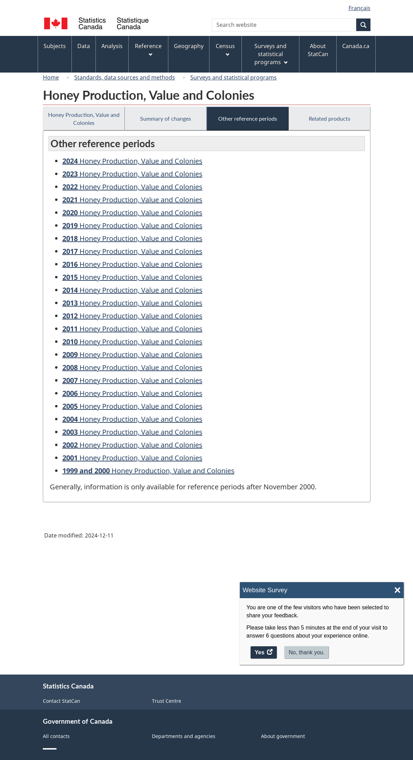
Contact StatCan (61, 701)
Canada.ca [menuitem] (355, 46)
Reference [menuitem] (148, 49)
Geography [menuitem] (189, 46)
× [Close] (397, 590)
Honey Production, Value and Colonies (84, 118)
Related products (329, 118)
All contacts (56, 736)
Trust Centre (166, 701)
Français (359, 8)
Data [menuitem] (83, 46)
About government (283, 736)
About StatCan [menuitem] (318, 50)
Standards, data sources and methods (124, 77)
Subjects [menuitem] (55, 46)
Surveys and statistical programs (233, 77)
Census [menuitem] (225, 49)
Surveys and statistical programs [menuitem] (271, 54)
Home (51, 77)
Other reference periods (247, 118)
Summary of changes (165, 118)
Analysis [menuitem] (112, 46)
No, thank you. (306, 652)
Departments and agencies (183, 736)
